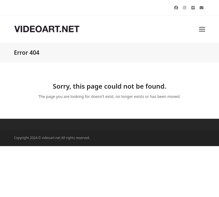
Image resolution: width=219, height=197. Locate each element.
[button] (202, 29)
